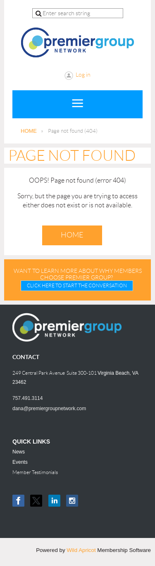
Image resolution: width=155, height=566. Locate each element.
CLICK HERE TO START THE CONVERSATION (77, 285)
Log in (83, 74)
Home (72, 235)
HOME (29, 131)
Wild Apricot (81, 550)
